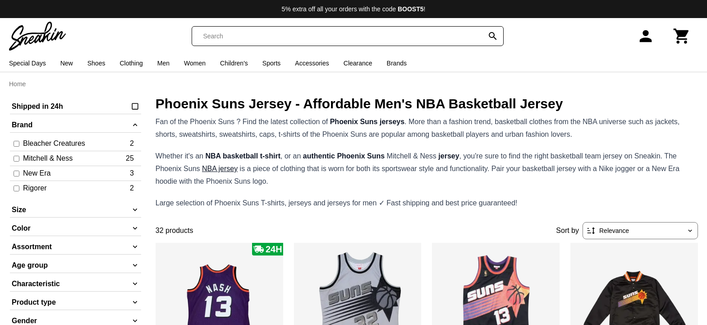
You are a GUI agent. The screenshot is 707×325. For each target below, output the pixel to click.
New (66, 63)
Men (163, 63)
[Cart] (682, 36)
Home (17, 84)
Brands (397, 63)
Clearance (358, 63)
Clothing (130, 63)
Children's (234, 63)
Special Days (27, 63)
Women (195, 63)
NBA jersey (220, 168)
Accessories (312, 63)
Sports (271, 63)
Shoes (96, 63)
